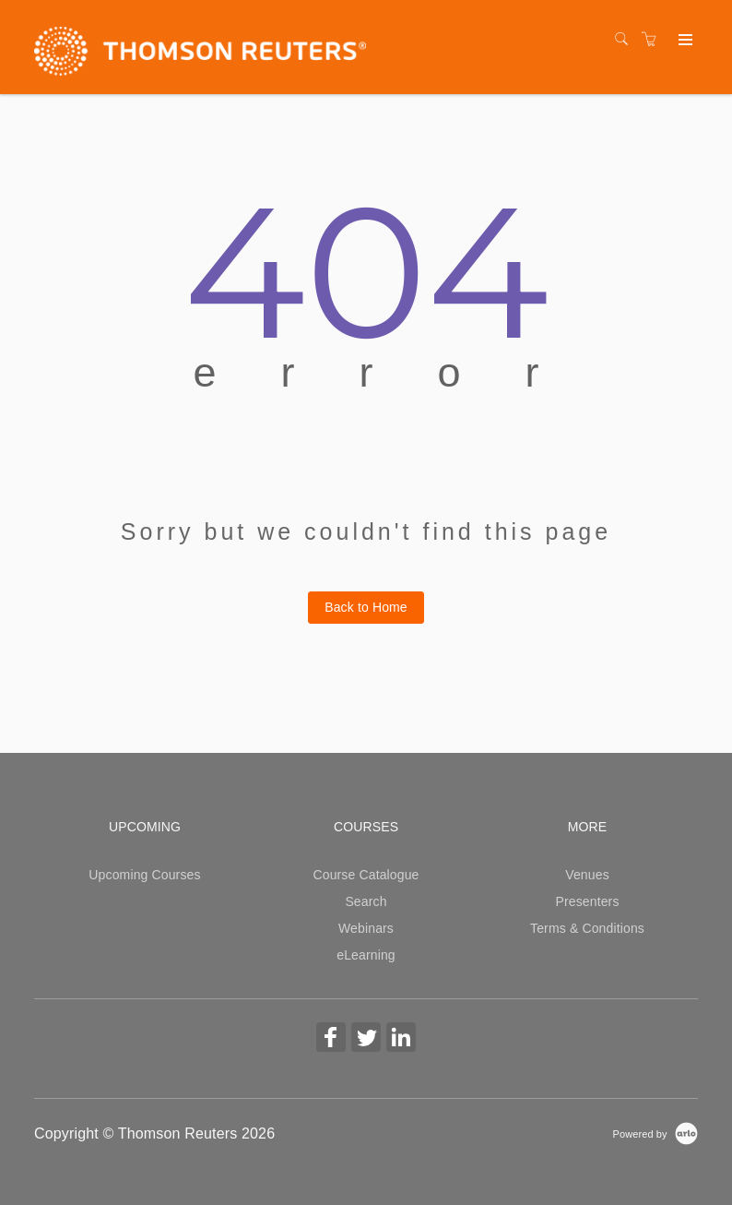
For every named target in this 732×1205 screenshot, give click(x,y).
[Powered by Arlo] (655, 1133)
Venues (587, 874)
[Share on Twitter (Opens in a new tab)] (366, 1039)
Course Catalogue (366, 874)
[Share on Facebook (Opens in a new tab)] (331, 1039)
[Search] (626, 39)
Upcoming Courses (144, 874)
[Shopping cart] (654, 39)
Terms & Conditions (587, 928)
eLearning (366, 955)
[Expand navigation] (683, 40)
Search (365, 901)
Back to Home (366, 607)
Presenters (587, 901)
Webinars (366, 928)
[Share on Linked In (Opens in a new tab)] (401, 1039)
